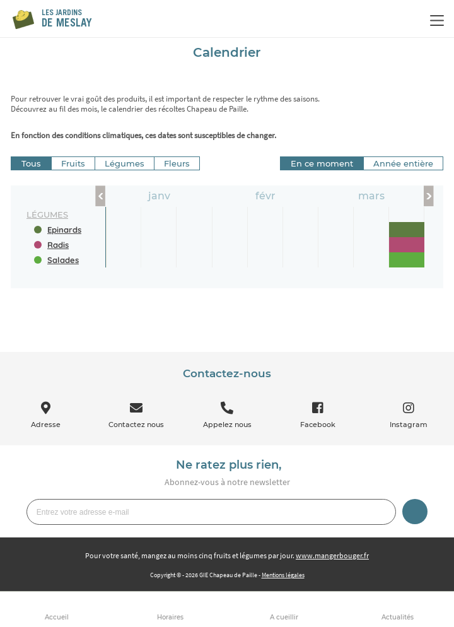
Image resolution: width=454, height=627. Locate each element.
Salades (63, 260)
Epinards (64, 230)
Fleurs (177, 163)
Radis (58, 245)
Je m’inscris (415, 511)
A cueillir (284, 617)
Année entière (403, 163)
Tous (31, 163)
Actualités (397, 617)
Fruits (73, 163)
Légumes (124, 163)
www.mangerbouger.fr (332, 555)
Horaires (170, 617)
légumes (47, 214)
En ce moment (322, 163)
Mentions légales (283, 575)
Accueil (57, 617)
